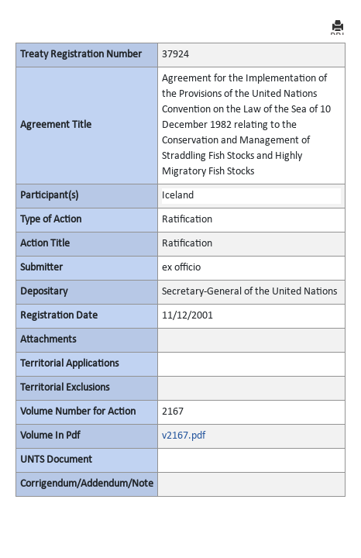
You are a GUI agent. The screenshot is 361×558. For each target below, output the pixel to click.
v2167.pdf (183, 436)
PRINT (338, 27)
